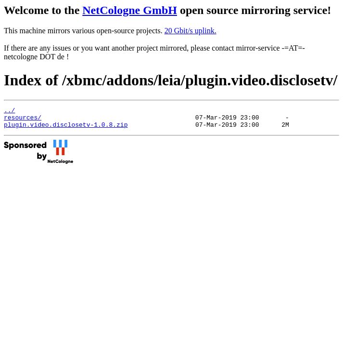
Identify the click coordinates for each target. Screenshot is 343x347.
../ (9, 111)
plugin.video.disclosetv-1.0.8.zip (65, 128)
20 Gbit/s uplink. (190, 31)
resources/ (22, 120)
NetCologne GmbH (129, 10)
